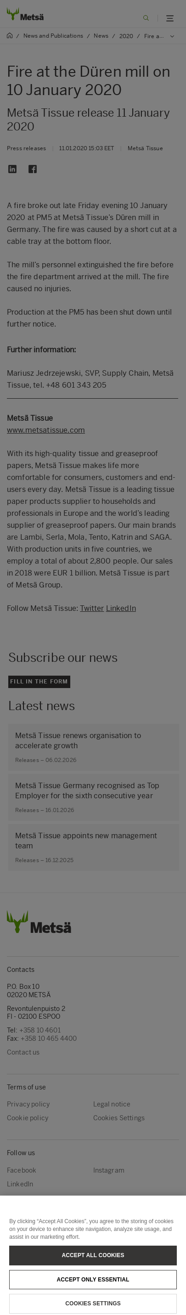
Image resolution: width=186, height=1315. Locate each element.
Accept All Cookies (93, 1259)
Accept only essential (93, 1284)
